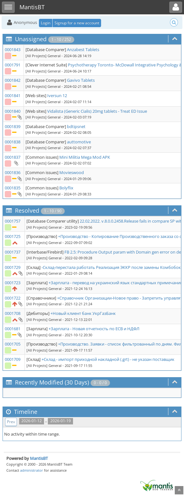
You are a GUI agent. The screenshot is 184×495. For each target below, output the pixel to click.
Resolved (27, 210)
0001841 (12, 95)
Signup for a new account (77, 23)
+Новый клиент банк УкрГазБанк (83, 313)
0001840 (12, 111)
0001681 (12, 328)
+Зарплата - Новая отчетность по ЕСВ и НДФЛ (93, 328)
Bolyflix (66, 188)
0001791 (12, 65)
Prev (11, 421)
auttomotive (79, 142)
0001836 (12, 172)
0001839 (12, 126)
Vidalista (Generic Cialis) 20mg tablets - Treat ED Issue (97, 111)
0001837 (12, 157)
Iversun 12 (57, 95)
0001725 (12, 236)
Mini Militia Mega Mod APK (84, 157)
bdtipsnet (76, 126)
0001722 (12, 298)
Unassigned (31, 39)
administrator (31, 470)
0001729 (12, 267)
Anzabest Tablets (83, 49)
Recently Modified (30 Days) (52, 382)
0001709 (12, 359)
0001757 (12, 221)
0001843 (12, 49)
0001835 (12, 188)
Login (45, 23)
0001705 (12, 344)
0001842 (12, 80)
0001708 (12, 313)
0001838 (12, 142)
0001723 (12, 283)
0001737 (12, 252)
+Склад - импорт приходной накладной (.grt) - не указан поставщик (107, 359)
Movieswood (71, 172)
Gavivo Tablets (81, 80)
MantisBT (39, 458)
